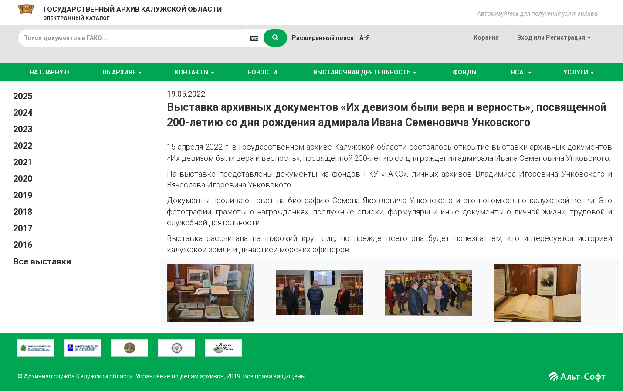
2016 (22, 245)
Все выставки (42, 261)
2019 (22, 195)
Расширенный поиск (323, 37)
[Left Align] (275, 38)
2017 (22, 228)
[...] (131, 38)
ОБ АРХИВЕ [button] (122, 72)
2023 (22, 129)
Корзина (486, 37)
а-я (364, 37)
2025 (22, 96)
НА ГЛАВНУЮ (49, 72)
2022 (22, 145)
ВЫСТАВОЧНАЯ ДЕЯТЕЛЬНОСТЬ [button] (364, 72)
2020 (22, 179)
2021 (22, 162)
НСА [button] (520, 72)
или (554, 37)
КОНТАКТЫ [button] (194, 72)
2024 (22, 112)
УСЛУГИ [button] (578, 72)
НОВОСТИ (262, 72)
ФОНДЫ (465, 72)
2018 (22, 212)
